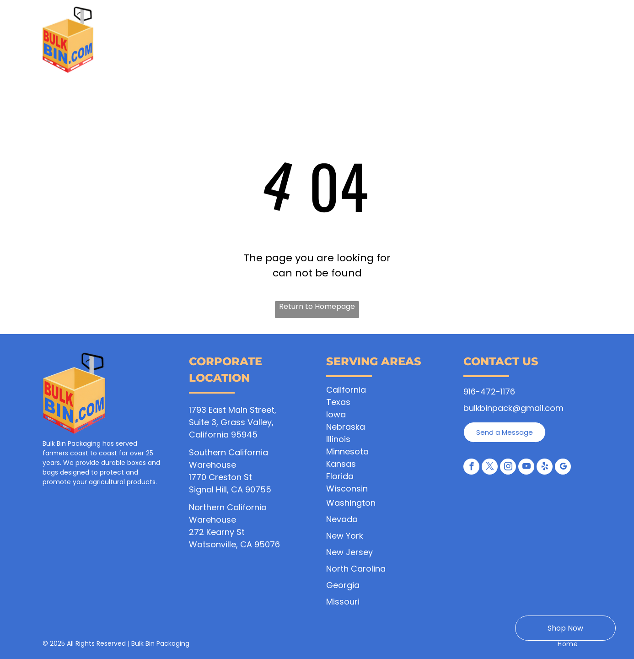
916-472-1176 (489, 391)
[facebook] (471, 468)
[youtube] (526, 468)
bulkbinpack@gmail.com (513, 408)
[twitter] (490, 468)
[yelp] (545, 468)
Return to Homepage (317, 306)
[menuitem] (181, 44)
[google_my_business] (563, 468)
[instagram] (508, 468)
